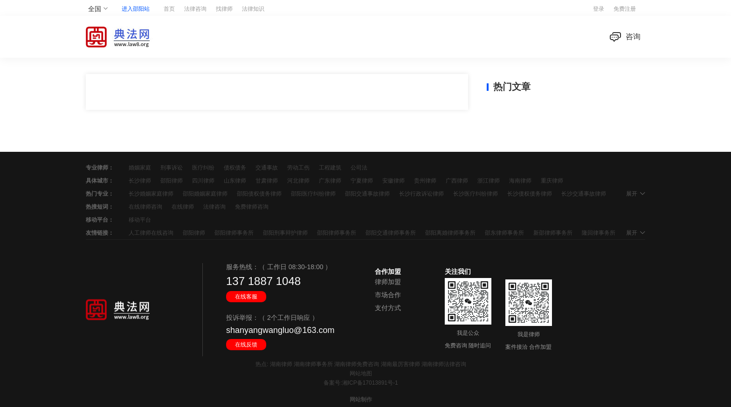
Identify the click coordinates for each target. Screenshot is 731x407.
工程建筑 (330, 167)
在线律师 (183, 207)
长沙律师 (140, 180)
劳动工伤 (298, 167)
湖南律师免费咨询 (356, 364)
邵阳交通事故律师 (367, 193)
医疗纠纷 (203, 167)
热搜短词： (100, 207)
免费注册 (625, 9)
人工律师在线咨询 (151, 233)
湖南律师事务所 (313, 364)
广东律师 (330, 180)
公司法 (359, 167)
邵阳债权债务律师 (259, 193)
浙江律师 (488, 180)
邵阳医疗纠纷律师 (313, 193)
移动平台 (140, 220)
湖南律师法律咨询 (443, 364)
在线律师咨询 (145, 207)
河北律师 (298, 180)
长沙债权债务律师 (529, 193)
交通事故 (266, 167)
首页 (169, 9)
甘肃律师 (266, 180)
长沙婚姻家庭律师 (151, 193)
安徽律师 (393, 180)
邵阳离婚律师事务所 (450, 233)
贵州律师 (425, 180)
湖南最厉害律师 (400, 364)
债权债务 (235, 167)
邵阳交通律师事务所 (391, 233)
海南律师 (520, 180)
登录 (598, 9)
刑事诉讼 (171, 167)
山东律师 (235, 180)
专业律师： (100, 167)
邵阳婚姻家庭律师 (205, 193)
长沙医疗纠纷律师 (475, 193)
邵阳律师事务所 (234, 233)
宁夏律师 (362, 180)
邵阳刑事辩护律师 (285, 233)
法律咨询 (195, 9)
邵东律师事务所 (504, 233)
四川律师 (203, 180)
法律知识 (253, 9)
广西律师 (457, 180)
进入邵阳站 (136, 9)
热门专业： (100, 193)
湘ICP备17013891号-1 (370, 383)
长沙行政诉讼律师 (421, 193)
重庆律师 (552, 180)
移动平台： (100, 220)
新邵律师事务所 (552, 233)
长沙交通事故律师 (583, 193)
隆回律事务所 (598, 233)
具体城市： (100, 180)
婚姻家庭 (140, 167)
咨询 (625, 37)
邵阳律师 (171, 180)
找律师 (224, 9)
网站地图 (361, 373)
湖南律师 (281, 364)
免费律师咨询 (252, 207)
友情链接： (100, 233)
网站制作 (361, 399)
